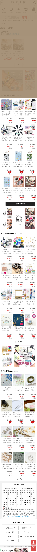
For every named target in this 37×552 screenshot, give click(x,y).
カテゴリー (26, 10)
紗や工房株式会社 (17, 546)
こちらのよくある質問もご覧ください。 (18, 516)
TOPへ (34, 542)
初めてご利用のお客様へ (27, 536)
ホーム (3, 20)
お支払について (10, 528)
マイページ (33, 10)
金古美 (3, 23)
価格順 (11, 34)
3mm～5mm (10, 23)
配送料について (26, 528)
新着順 (16, 34)
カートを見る (34, 548)
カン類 (24, 20)
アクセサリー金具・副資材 (13, 20)
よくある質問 (10, 532)
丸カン (30, 20)
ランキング (18, 10)
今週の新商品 (20, 204)
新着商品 (3, 10)
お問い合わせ (27, 532)
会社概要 (10, 536)
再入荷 (11, 10)
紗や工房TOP (10, 540)
